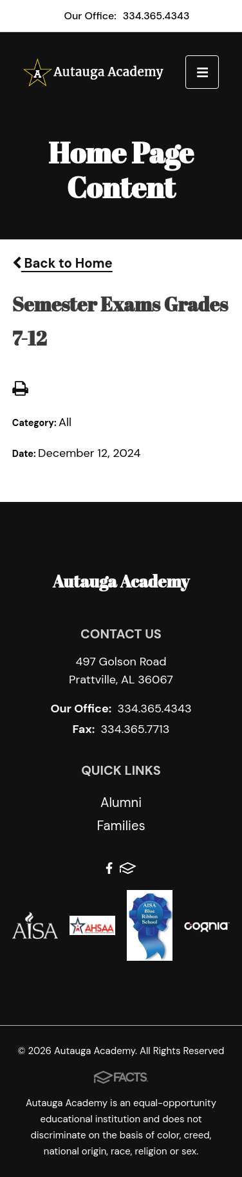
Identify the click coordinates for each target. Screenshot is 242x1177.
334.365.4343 (156, 16)
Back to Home (62, 263)
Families (121, 825)
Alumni (121, 802)
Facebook (109, 868)
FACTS (128, 868)
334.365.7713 (134, 729)
